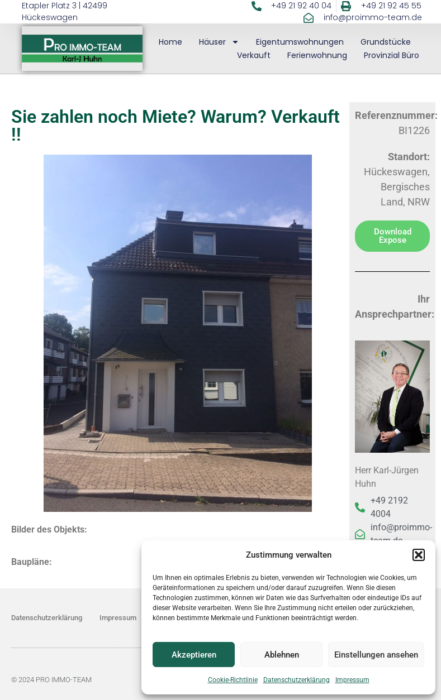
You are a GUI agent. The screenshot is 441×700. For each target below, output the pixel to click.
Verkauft (254, 55)
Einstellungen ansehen (376, 655)
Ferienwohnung (317, 55)
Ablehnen (281, 655)
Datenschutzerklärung (296, 680)
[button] (418, 554)
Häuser (219, 42)
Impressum (352, 680)
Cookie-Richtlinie (233, 680)
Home (170, 41)
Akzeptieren (194, 655)
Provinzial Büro (391, 55)
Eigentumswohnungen (300, 41)
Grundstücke (386, 41)
